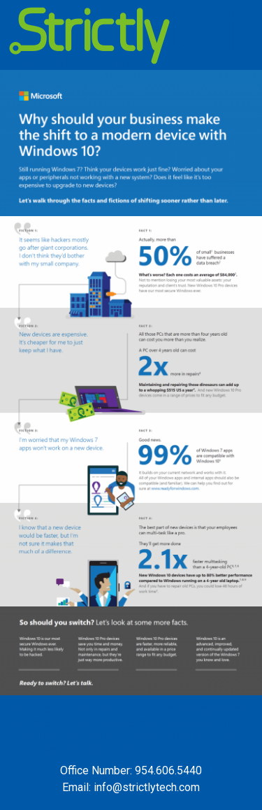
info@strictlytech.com (147, 787)
